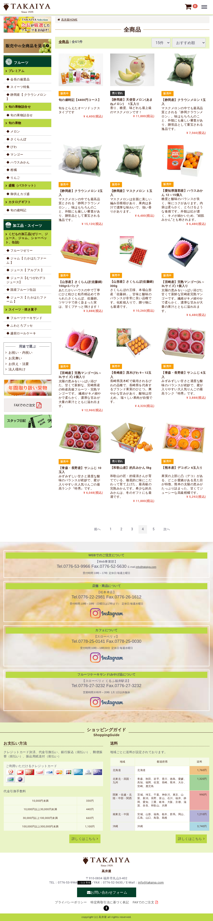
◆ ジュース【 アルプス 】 (25, 270)
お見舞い (15, 358)
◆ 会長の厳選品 (18, 79)
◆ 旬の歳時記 (16, 210)
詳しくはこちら (84, 839)
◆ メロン (13, 131)
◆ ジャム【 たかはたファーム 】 (26, 260)
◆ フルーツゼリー (19, 250)
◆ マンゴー (14, 154)
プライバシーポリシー (71, 902)
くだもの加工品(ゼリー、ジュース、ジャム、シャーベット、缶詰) (26, 238)
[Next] (167, 529)
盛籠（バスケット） (23, 185)
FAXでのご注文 (143, 902)
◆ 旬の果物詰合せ (19, 115)
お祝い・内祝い (21, 352)
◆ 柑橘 (11, 170)
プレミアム (17, 71)
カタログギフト (20, 202)
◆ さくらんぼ (16, 139)
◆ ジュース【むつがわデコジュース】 (26, 280)
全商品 (64, 42)
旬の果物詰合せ (20, 106)
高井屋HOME (69, 19)
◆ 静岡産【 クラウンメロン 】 (26, 97)
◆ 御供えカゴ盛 (18, 194)
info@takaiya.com (146, 566)
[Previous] (97, 529)
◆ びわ (11, 147)
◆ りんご (13, 177)
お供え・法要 (19, 364)
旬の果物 (15, 123)
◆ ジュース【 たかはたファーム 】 (26, 299)
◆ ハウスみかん (18, 162)
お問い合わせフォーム (109, 892)
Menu (205, 4)
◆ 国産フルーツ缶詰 (21, 289)
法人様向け (17, 369)
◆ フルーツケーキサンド (24, 318)
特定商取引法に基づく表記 (110, 902)
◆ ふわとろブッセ (19, 325)
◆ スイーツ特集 (18, 87)
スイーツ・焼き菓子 (23, 309)
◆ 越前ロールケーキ (21, 333)
